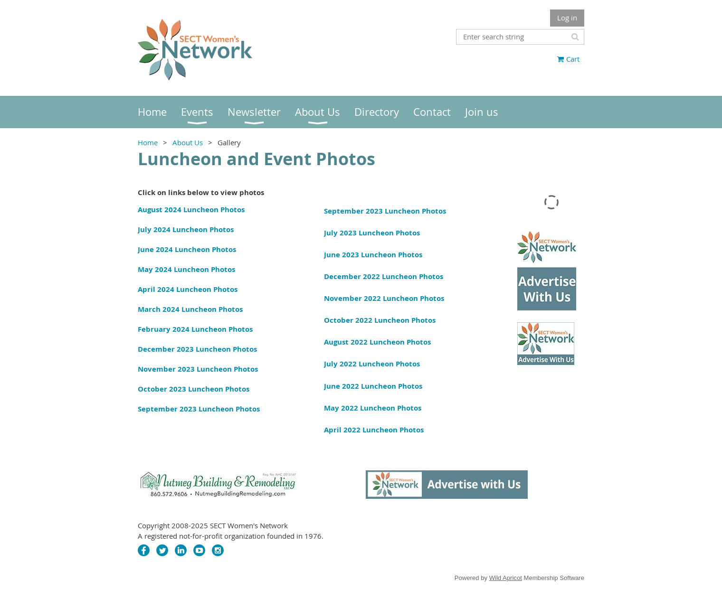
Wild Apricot (505, 577)
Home (148, 142)
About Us (187, 142)
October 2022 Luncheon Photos (380, 320)
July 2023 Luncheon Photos (372, 233)
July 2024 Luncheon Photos (186, 229)
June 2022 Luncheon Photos (373, 386)
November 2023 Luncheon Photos (198, 369)
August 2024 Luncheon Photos (191, 210)
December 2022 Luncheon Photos (383, 276)
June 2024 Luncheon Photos (187, 249)
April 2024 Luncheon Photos (188, 289)
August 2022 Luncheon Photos (377, 342)
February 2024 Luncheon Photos (195, 329)
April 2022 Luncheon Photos (374, 430)
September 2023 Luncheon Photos (199, 409)
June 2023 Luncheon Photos (373, 255)
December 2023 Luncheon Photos (197, 349)
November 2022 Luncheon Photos (384, 298)
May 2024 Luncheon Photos (186, 269)
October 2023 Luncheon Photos (193, 389)
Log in (567, 17)
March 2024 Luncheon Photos (190, 309)
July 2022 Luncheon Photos (372, 364)
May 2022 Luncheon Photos (372, 408)
